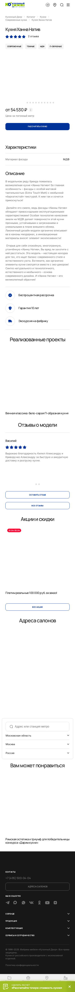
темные (31, 46)
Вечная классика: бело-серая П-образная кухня (36, 413)
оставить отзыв (37, 495)
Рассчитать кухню (37, 126)
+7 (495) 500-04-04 (18, 878)
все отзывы (37, 505)
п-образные (56, 46)
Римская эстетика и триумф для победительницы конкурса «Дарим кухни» (37, 841)
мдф (42, 46)
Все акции (37, 607)
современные (14, 46)
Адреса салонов (37, 886)
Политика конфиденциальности (22, 965)
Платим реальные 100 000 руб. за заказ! (31, 593)
